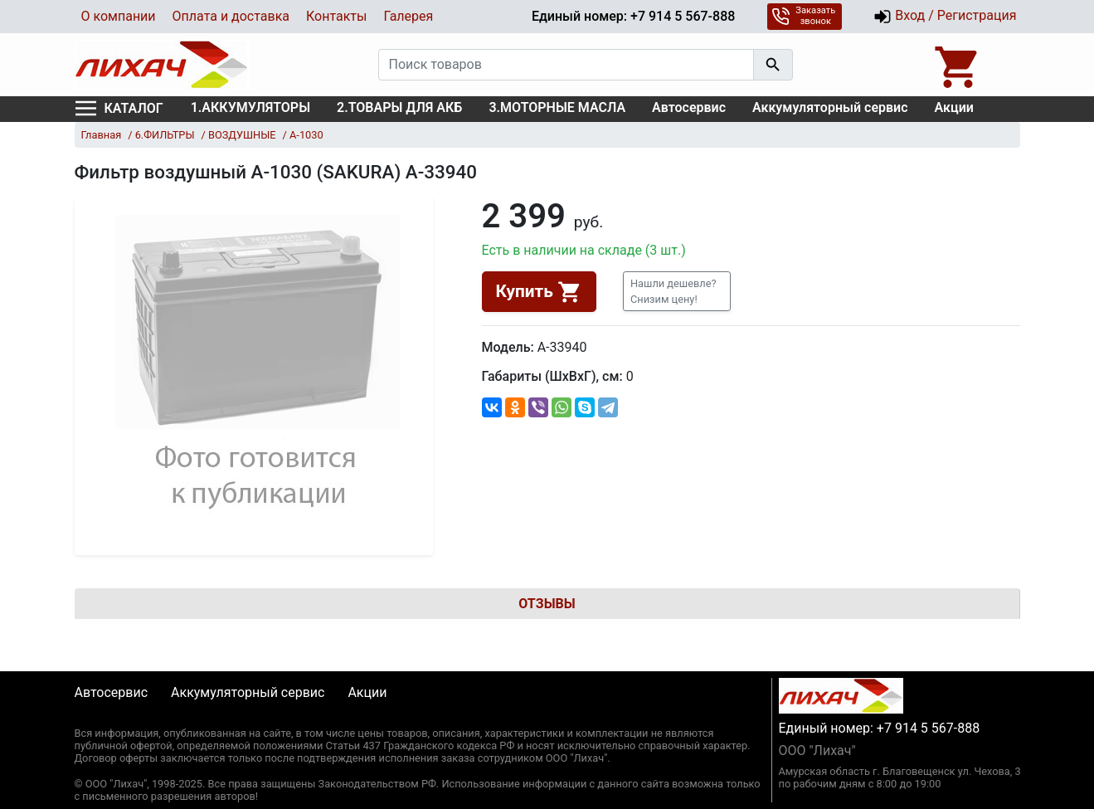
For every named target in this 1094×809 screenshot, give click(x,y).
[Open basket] (958, 65)
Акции (954, 107)
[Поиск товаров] (566, 64)
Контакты (336, 16)
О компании (118, 16)
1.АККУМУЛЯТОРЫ (250, 107)
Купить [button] (539, 292)
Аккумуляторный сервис (830, 107)
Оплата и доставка (231, 16)
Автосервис (689, 107)
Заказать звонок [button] (803, 16)
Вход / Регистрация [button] (944, 16)
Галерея (408, 16)
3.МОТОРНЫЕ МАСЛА (557, 107)
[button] (677, 291)
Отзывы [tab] (546, 604)
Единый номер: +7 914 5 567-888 (633, 16)
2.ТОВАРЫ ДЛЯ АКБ (399, 107)
